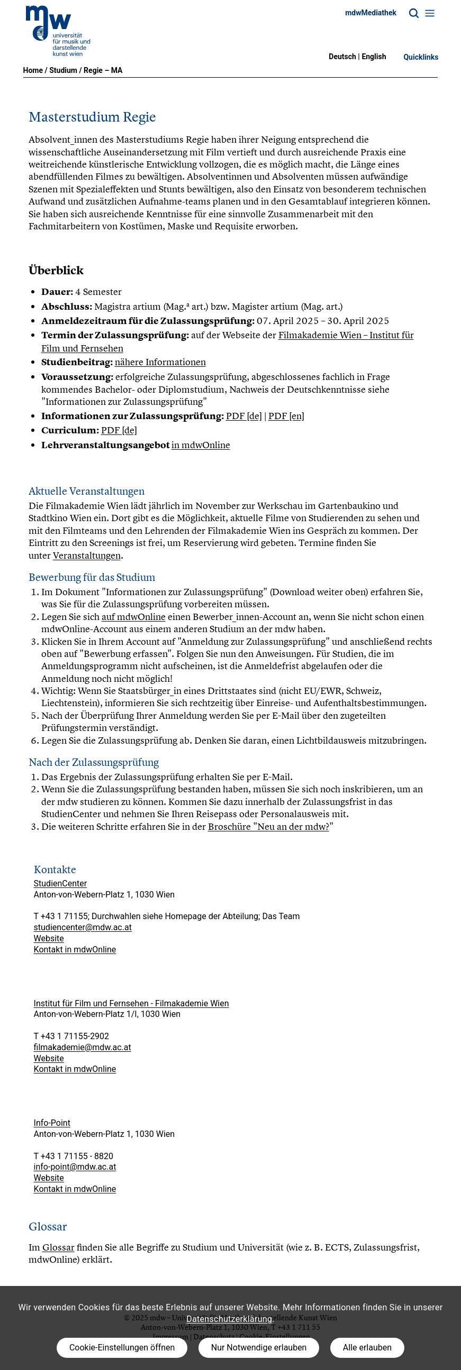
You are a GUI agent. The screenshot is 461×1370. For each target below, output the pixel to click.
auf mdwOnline (134, 616)
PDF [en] (286, 416)
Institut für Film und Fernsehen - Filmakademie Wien (131, 1003)
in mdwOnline (200, 445)
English (373, 56)
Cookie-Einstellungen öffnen (122, 1348)
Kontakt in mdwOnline (75, 950)
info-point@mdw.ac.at (75, 1167)
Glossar (58, 1247)
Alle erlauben (367, 1348)
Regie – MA (103, 70)
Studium (63, 70)
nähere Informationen (160, 362)
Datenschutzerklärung (229, 1319)
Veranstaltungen (87, 555)
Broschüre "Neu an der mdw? (268, 826)
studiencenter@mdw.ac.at (83, 927)
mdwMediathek (370, 12)
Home (33, 70)
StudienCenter (60, 883)
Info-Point (52, 1123)
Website (49, 938)
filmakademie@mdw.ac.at (82, 1047)
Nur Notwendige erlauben (259, 1348)
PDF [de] (244, 416)
